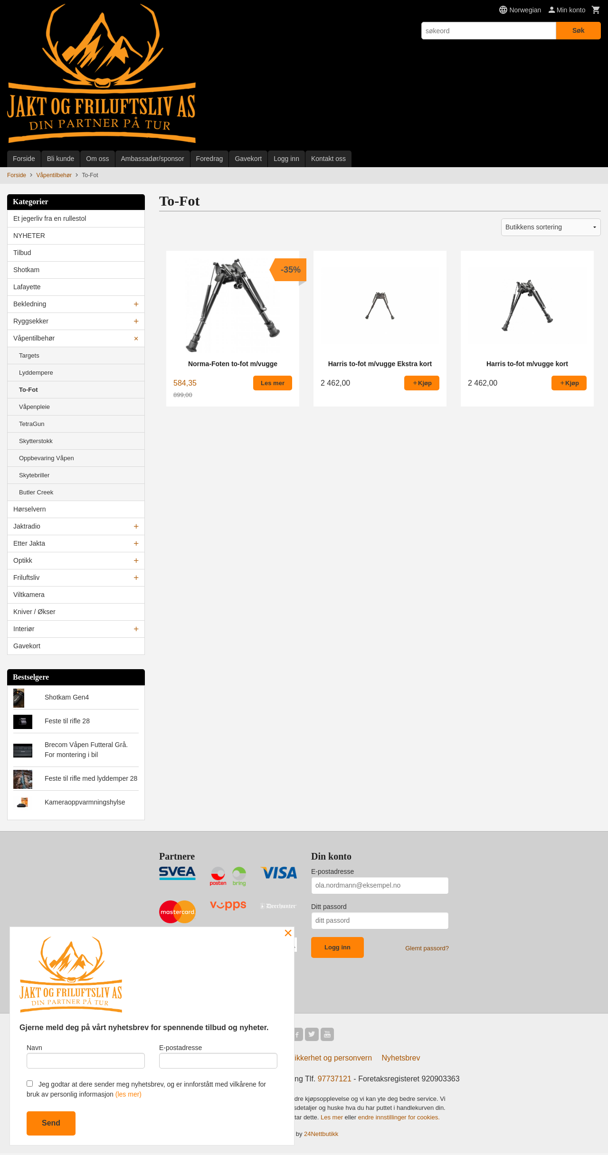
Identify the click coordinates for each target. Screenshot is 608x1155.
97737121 (335, 1081)
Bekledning (29, 304)
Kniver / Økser (34, 611)
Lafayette (27, 287)
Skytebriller (34, 475)
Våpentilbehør (34, 338)
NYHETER (29, 235)
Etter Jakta (29, 543)
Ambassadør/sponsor (152, 158)
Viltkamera (29, 594)
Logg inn (286, 158)
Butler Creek (36, 492)
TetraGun (31, 423)
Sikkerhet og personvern (331, 1060)
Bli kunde (61, 158)
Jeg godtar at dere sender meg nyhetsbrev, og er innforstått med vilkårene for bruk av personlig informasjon (146, 1089)
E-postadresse (332, 871)
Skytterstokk (36, 441)
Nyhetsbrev (401, 1060)
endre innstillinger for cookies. (399, 1119)
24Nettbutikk (321, 1135)
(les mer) (128, 1094)
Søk (578, 30)
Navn (86, 1054)
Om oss (97, 158)
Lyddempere (36, 372)
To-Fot (28, 389)
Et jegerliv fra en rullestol (49, 218)
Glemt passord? (427, 948)
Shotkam (26, 270)
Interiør (23, 629)
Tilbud (22, 252)
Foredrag (209, 158)
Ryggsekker (30, 321)
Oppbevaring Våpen (46, 458)
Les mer (333, 1119)
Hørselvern (29, 509)
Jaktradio (26, 526)
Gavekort (248, 158)
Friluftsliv (26, 577)
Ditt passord (329, 906)
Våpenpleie (34, 406)
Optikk (22, 560)
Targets (29, 355)
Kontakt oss (328, 158)
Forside (24, 158)
